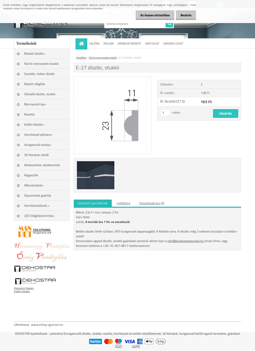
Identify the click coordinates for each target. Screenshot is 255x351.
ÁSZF (118, 346)
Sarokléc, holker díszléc (39, 73)
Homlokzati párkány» (38, 134)
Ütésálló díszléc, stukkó (39, 94)
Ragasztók (31, 175)
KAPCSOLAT (152, 43)
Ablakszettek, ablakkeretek (42, 165)
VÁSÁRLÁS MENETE (129, 43)
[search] (169, 24)
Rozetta (29, 114)
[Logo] (41, 24)
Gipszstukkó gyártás (37, 195)
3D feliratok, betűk (36, 154)
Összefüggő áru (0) (151, 203)
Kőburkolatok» (34, 185)
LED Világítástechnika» (39, 215)
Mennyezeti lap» (35, 104)
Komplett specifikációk (93, 203)
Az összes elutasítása (154, 15)
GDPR (136, 346)
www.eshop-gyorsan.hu (47, 324)
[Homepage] (82, 43)
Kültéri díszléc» (34, 124)
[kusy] (165, 112)
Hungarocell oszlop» (37, 144)
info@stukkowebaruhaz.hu (186, 241)
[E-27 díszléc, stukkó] (112, 78)
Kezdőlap (81, 58)
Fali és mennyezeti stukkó (41, 63)
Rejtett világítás (34, 83)
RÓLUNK (109, 43)
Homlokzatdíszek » (37, 205)
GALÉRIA (94, 43)
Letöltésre (123, 203)
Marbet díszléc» (34, 53)
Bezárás (185, 15)
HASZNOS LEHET (173, 43)
